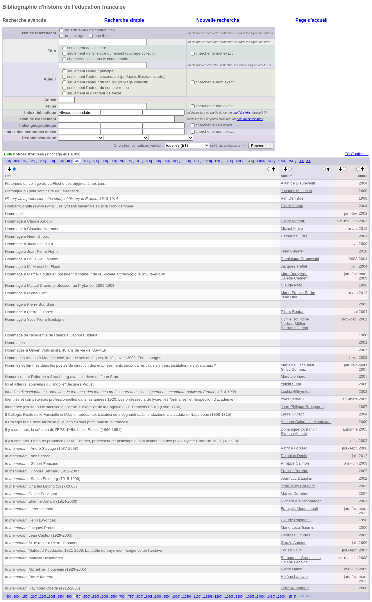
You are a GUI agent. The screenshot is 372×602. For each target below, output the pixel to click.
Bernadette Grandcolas (301, 558)
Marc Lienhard (293, 376)
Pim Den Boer (293, 198)
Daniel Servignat (31, 494)
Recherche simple (124, 20)
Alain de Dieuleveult (298, 183)
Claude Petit (291, 285)
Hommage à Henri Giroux (27, 236)
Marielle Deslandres (34, 558)
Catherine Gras (294, 236)
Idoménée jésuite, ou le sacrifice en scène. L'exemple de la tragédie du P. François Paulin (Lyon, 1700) (93, 407)
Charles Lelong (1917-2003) (41, 486)
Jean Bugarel (292, 251)
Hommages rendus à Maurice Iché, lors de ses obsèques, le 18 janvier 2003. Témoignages (83, 358)
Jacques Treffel (294, 266)
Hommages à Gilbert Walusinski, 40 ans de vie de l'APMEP (56, 350)
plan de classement (250, 119)
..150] (24, 161)
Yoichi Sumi (291, 384)
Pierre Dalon (291, 569)
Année (50, 100)
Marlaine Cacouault (297, 365)
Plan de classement (38, 119)
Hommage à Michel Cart (26, 293)
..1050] (186, 161)
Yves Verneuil (292, 399)
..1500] (281, 161)
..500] (86, 161)
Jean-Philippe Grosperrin (302, 406)
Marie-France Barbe (298, 293)
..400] (69, 161)
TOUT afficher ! (357, 154)
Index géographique (37, 125)
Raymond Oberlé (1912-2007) (42, 588)
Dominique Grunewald (300, 259)
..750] (130, 161)
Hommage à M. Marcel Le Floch (32, 266)
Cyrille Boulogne (295, 319)
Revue (50, 106)
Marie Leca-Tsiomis (297, 527)
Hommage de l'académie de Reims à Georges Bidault (51, 335)
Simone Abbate (294, 433)
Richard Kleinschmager (301, 501)
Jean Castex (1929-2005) (38, 535)
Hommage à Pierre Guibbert (29, 312)
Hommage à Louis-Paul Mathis (31, 259)
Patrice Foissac (294, 448)
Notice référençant (39, 33)
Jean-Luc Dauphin (296, 478)
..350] (60, 161)
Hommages (15, 343)
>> (308, 161)
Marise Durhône (294, 493)
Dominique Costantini (299, 429)
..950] (166, 161)
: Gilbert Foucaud (31, 463)
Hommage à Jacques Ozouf (29, 244)
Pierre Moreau (293, 221)
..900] (157, 161)
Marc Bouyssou (294, 274)
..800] (139, 161)
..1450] (270, 161)
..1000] (175, 161)
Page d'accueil (311, 20)
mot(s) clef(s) (242, 112)
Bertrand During (294, 328)
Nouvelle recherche (217, 20)
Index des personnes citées (31, 132)
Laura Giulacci (293, 414)
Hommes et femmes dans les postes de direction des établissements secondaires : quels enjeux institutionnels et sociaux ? (110, 365)
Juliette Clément (295, 278)
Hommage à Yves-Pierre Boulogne (35, 319)
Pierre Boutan (293, 311)
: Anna (27, 456)
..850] (148, 161)
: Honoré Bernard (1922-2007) (43, 471)
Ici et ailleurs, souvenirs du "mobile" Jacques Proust (49, 384)
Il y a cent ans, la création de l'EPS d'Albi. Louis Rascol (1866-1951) (63, 429)
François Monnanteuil (299, 508)
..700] (122, 161)
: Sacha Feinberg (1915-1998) (42, 478)
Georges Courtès (295, 535)
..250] (42, 161)
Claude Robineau (296, 520)
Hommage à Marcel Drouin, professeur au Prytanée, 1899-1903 (59, 285)
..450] (77, 161)
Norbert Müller (293, 323)
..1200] (217, 161)
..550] (95, 161)
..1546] (291, 161)
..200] (33, 161)
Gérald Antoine (293, 542)
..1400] (260, 161)
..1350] (249, 161)
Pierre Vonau (292, 206)
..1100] (196, 161)
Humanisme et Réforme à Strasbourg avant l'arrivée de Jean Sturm (62, 377)
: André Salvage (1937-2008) (41, 448)
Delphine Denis (294, 456)
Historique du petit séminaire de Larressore (42, 191)
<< (301, 161)
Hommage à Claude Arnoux (29, 221)
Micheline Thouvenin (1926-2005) (45, 569)
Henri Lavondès (30, 520)
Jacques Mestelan (296, 191)
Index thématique (40, 112)
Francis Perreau (294, 471)
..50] (8, 161)
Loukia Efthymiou (295, 391)
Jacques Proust (30, 528)
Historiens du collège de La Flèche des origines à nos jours (55, 183)
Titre (52, 50)
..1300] (239, 161)
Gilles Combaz (293, 369)
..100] (15, 161)
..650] (113, 161)
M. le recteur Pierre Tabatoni (41, 543)
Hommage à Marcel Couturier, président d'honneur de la (85, 274)
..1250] (228, 161)
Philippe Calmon (295, 463)
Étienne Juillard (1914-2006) (41, 501)
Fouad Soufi (291, 550)
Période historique (39, 138)
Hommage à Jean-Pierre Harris (31, 251)
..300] (51, 161)
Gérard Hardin (29, 509)
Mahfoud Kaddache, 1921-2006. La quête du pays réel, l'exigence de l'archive (83, 550)
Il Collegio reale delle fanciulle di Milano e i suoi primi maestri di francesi (66, 422)
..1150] (207, 161)
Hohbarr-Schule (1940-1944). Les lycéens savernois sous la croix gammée (69, 206)
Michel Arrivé (292, 228)
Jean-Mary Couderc (298, 486)
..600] (104, 161)
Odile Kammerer (295, 588)
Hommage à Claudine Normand (32, 229)
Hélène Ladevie (294, 562)
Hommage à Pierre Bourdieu (29, 304)
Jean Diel (289, 297)
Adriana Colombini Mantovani (306, 422)
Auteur (50, 79)
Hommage (14, 214)
